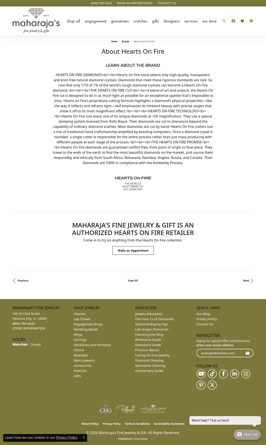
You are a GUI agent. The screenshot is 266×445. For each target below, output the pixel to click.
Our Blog (203, 314)
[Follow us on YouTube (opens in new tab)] (201, 373)
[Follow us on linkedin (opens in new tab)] (234, 373)
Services (191, 21)
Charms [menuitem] (80, 314)
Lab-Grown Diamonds (152, 329)
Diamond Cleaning (149, 360)
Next (246, 280)
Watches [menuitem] (80, 370)
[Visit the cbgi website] (106, 409)
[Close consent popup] (83, 437)
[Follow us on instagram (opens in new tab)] (245, 373)
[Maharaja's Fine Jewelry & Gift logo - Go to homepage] (36, 21)
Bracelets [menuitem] (81, 355)
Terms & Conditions (137, 424)
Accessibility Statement (169, 424)
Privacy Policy (206, 319)
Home (114, 41)
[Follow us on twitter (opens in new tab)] (212, 385)
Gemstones (120, 21)
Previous (23, 280)
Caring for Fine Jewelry (152, 355)
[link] (101, 3)
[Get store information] (28, 328)
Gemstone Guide (148, 345)
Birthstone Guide (148, 339)
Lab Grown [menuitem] (82, 319)
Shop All (73, 21)
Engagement (95, 21)
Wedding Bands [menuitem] (86, 329)
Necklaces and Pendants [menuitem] (92, 345)
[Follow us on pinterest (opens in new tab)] (201, 385)
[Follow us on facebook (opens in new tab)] (223, 373)
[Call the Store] (23, 323)
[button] (134, 3)
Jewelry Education (148, 314)
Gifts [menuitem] (77, 376)
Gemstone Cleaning (150, 365)
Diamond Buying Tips (151, 324)
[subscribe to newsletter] (247, 353)
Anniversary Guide (149, 370)
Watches (140, 21)
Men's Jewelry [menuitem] (84, 360)
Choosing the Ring (149, 334)
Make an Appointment (133, 250)
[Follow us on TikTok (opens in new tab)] (212, 373)
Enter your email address (215, 345)
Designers (172, 21)
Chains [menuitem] (79, 350)
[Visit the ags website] (153, 409)
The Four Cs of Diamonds (154, 319)
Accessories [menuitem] (83, 365)
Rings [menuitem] (78, 334)
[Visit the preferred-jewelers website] (126, 409)
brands (125, 41)
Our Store (209, 21)
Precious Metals (147, 350)
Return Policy (90, 424)
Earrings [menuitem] (80, 339)
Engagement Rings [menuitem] (88, 324)
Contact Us (204, 324)
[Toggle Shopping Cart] (250, 21)
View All (133, 280)
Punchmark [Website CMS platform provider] (141, 438)
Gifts (155, 21)
